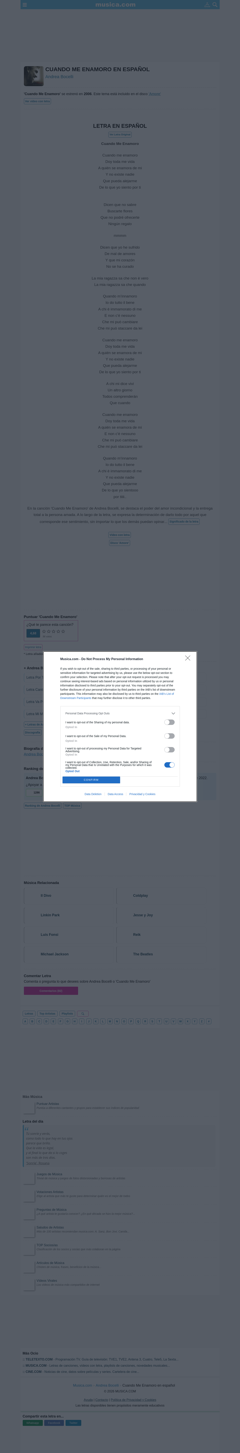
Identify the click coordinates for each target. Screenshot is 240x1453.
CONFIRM (91, 779)
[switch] (169, 722)
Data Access (115, 794)
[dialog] (120, 727)
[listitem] (120, 713)
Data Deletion (93, 794)
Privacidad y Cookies (142, 794)
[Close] (189, 659)
